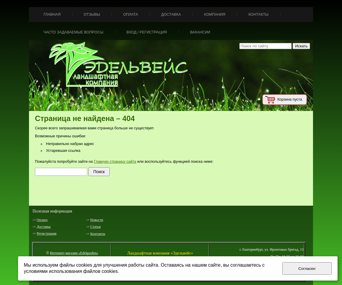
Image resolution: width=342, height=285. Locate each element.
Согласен (307, 268)
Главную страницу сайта (115, 162)
